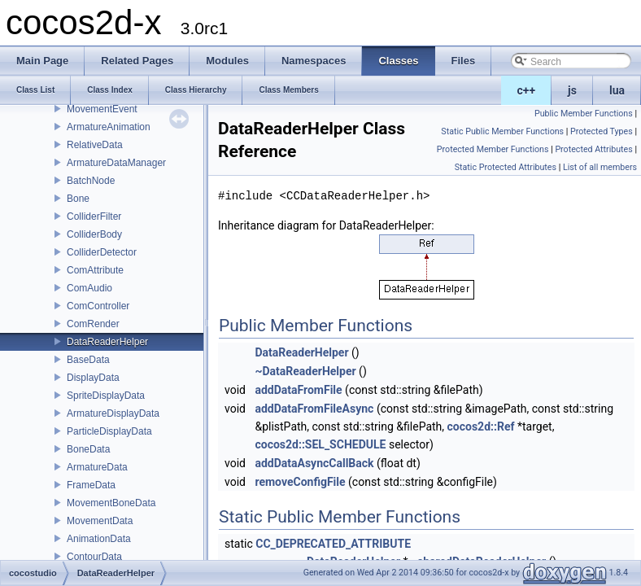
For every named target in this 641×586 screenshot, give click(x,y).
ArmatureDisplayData (113, 413)
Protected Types (601, 131)
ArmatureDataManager (116, 162)
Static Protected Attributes (505, 167)
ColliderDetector (102, 252)
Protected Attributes (593, 149)
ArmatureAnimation (108, 127)
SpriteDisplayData (106, 395)
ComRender (93, 324)
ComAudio (89, 288)
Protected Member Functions (493, 149)
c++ (526, 90)
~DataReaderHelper (305, 371)
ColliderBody (94, 234)
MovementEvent (102, 109)
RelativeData (95, 145)
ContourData (94, 556)
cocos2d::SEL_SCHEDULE (320, 444)
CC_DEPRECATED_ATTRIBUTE (333, 543)
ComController (98, 306)
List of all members (600, 167)
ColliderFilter (94, 216)
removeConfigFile (300, 481)
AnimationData (99, 538)
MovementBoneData (111, 503)
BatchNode (91, 180)
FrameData (91, 485)
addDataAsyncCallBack (314, 463)
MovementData (100, 521)
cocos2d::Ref (481, 426)
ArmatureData (97, 467)
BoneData (88, 449)
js (572, 90)
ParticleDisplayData (109, 431)
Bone (78, 198)
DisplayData (93, 377)
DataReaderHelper (107, 342)
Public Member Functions (583, 113)
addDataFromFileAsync (314, 408)
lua (617, 90)
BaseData (88, 359)
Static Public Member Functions (502, 131)
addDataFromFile (298, 389)
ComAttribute (95, 270)
